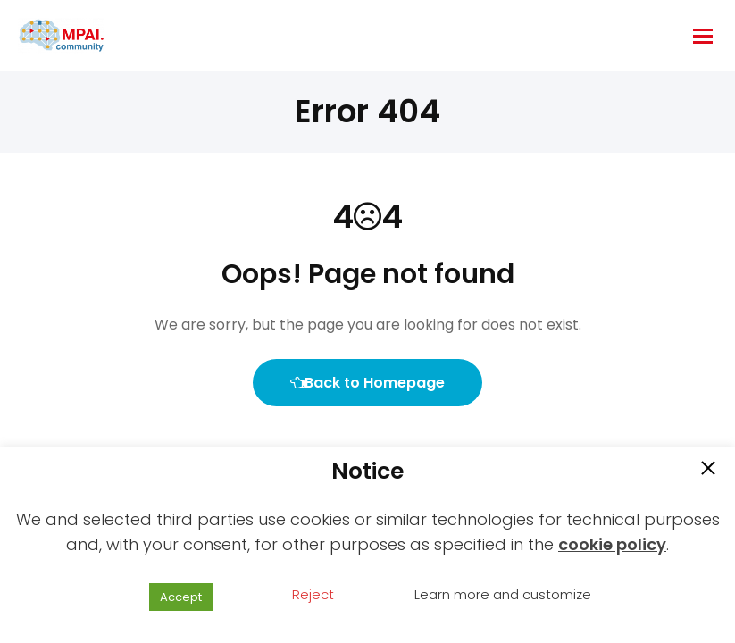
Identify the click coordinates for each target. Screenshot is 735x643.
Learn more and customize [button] (502, 594)
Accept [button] (181, 597)
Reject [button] (313, 594)
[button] (708, 470)
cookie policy (612, 544)
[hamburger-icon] (703, 36)
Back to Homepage (367, 382)
